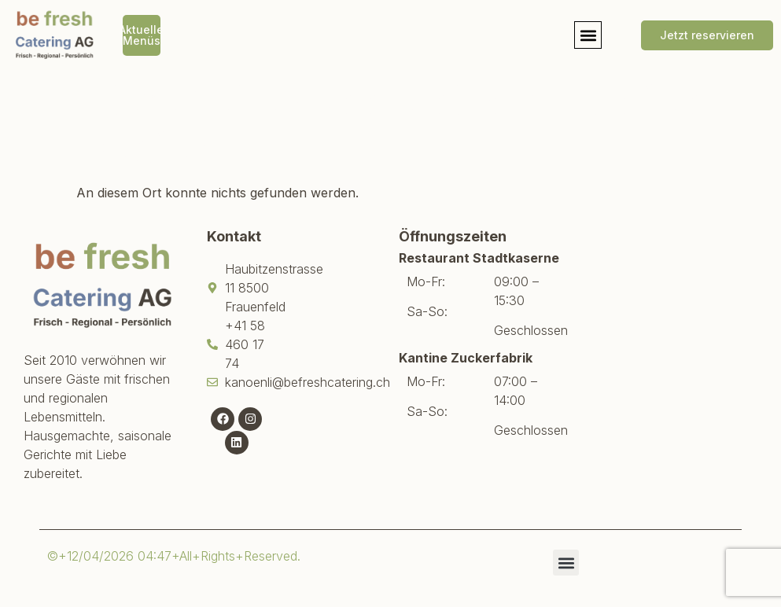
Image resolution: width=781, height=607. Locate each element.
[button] (588, 35)
